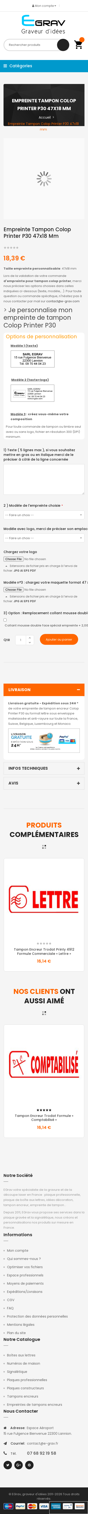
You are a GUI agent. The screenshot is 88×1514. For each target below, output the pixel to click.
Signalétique (17, 1371)
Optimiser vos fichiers (25, 1267)
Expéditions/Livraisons (24, 1291)
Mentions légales (20, 1324)
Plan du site (16, 1333)
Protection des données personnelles (37, 1316)
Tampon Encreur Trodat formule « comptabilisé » (44, 1117)
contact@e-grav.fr (42, 1443)
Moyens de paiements (25, 1283)
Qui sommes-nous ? (24, 1258)
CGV (10, 1300)
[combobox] (36, 45)
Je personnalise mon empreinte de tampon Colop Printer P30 (38, 318)
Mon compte (17, 1250)
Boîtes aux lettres (21, 1355)
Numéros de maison (23, 1363)
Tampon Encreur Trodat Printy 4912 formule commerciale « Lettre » (44, 951)
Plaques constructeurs (25, 1388)
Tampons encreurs (22, 1396)
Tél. (13, 1453)
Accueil (45, 117)
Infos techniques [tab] (45, 768)
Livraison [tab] (45, 689)
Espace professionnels (25, 1275)
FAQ (10, 1308)
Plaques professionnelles (27, 1380)
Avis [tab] (45, 783)
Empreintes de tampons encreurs (34, 1404)
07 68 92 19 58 (41, 1453)
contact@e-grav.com (63, 301)
